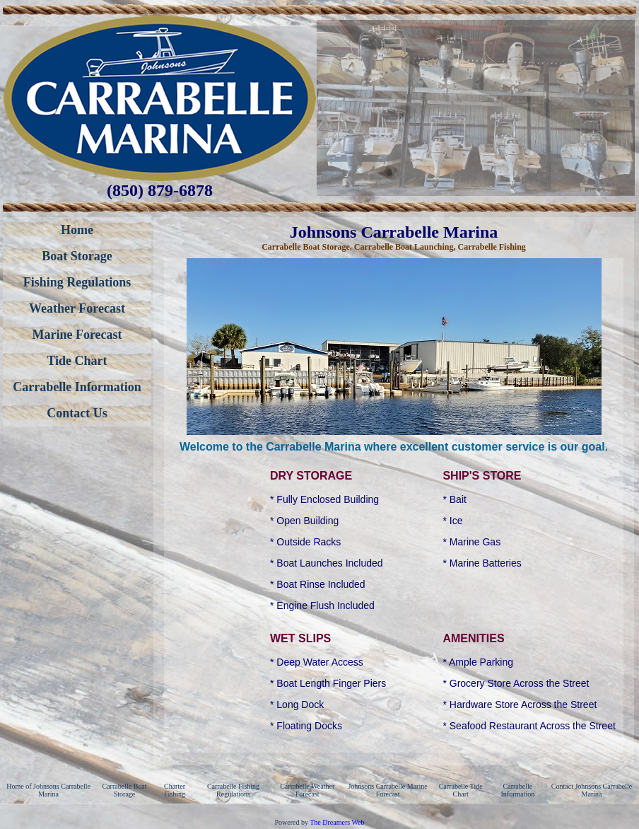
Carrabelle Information (517, 790)
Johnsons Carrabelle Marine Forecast (387, 790)
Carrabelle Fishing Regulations (233, 790)
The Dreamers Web (337, 822)
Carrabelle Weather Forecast (307, 790)
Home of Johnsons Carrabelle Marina (48, 790)
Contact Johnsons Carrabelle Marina (591, 790)
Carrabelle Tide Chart (461, 790)
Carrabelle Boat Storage (124, 790)
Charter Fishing (174, 790)
